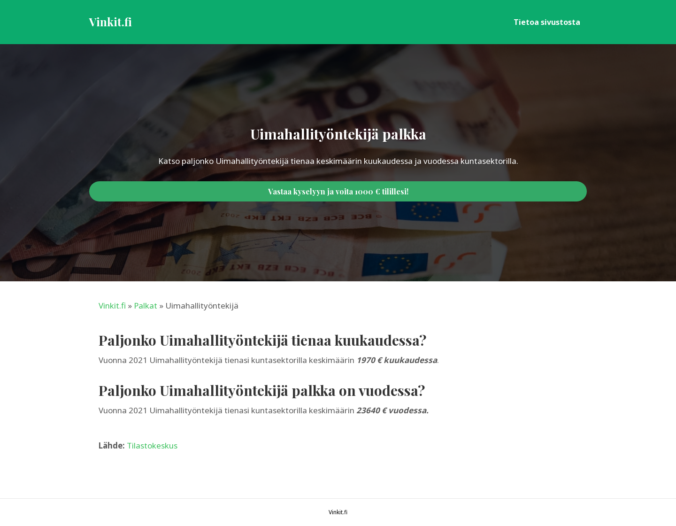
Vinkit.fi (112, 305)
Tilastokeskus (152, 445)
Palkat (145, 305)
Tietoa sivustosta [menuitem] (547, 22)
